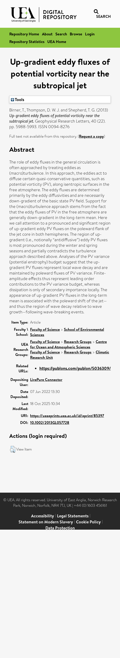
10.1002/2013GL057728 (49, 422)
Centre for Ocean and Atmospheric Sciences (68, 344)
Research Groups (78, 341)
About (47, 34)
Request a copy (91, 136)
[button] (12, 449)
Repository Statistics (26, 41)
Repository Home (24, 34)
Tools (17, 99)
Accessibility (42, 516)
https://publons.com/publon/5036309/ (75, 368)
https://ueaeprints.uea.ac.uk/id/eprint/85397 (67, 415)
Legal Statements (72, 516)
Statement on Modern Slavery (46, 522)
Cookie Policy (88, 522)
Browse (76, 34)
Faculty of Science (45, 329)
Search (61, 34)
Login (90, 34)
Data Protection (60, 528)
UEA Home (56, 41)
